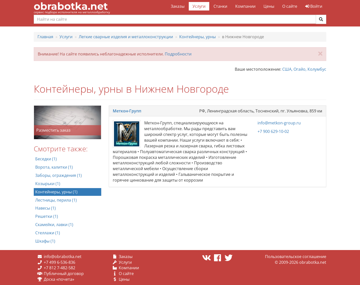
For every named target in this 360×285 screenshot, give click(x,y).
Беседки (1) (46, 159)
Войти (313, 6)
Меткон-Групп (127, 111)
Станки (220, 6)
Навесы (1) (45, 208)
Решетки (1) (46, 216)
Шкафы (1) (45, 241)
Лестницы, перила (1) (56, 200)
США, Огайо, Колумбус (304, 69)
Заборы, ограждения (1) (58, 175)
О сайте (289, 6)
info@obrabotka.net (63, 256)
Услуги (199, 6)
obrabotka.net (71, 6)
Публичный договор (64, 273)
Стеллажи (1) (47, 233)
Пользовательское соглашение (295, 256)
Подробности (178, 54)
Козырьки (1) (47, 183)
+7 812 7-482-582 (59, 268)
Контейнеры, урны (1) (56, 192)
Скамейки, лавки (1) (54, 224)
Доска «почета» (59, 279)
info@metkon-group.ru (279, 123)
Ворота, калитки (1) (54, 167)
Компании (245, 6)
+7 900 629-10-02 (273, 131)
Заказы (177, 6)
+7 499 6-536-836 (59, 262)
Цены (269, 6)
